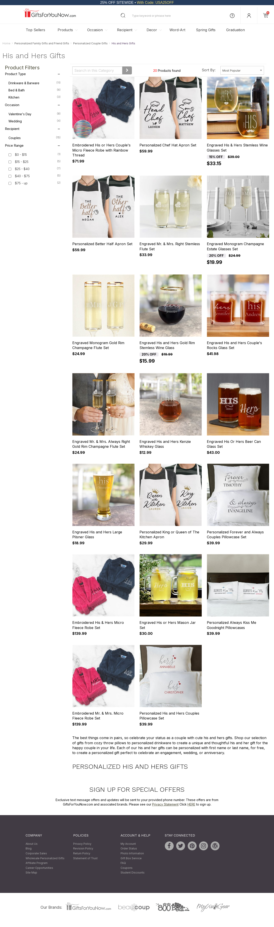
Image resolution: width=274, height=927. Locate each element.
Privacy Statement (165, 804)
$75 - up (21, 183)
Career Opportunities (39, 867)
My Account (128, 843)
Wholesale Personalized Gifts (45, 858)
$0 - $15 (21, 155)
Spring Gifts (206, 30)
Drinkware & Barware (34, 83)
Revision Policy (83, 848)
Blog (29, 848)
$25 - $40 (22, 169)
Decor (152, 30)
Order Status (129, 848)
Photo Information (132, 853)
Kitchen (34, 97)
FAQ (123, 863)
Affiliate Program (37, 863)
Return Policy (81, 853)
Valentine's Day (34, 114)
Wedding (34, 121)
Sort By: (209, 70)
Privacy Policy (82, 843)
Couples (34, 137)
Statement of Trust (85, 858)
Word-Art (177, 30)
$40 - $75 (22, 176)
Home (6, 43)
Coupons (127, 867)
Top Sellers (35, 30)
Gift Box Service (131, 858)
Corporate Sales (36, 853)
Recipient (124, 30)
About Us (32, 843)
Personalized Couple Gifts (90, 43)
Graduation (235, 30)
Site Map (31, 872)
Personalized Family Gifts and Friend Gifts (41, 43)
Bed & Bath (34, 90)
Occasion (95, 30)
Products (65, 30)
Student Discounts (133, 872)
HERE (191, 804)
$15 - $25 (21, 162)
